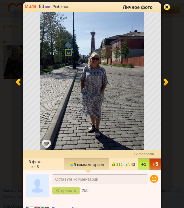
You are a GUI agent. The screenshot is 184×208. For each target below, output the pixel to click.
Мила (31, 6)
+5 (155, 164)
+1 (143, 164)
